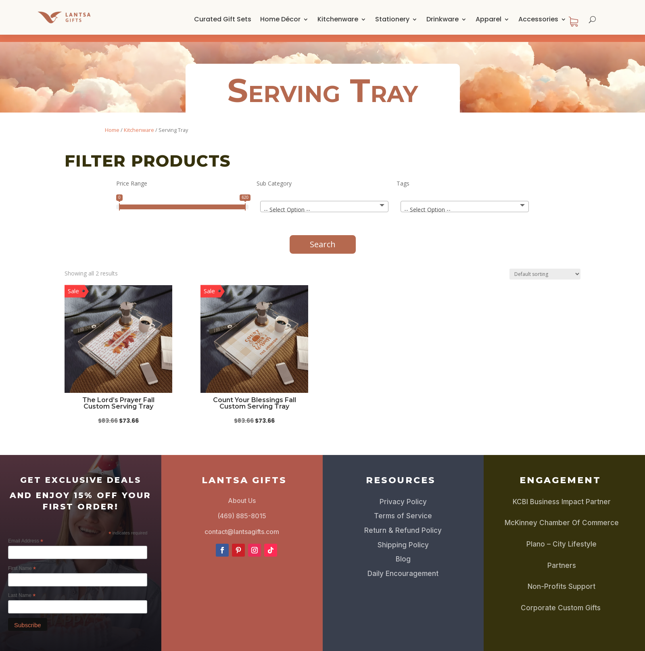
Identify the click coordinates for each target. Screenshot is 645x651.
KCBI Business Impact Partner (562, 494)
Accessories (538, 19)
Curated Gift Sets (222, 19)
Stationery (392, 19)
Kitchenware (337, 19)
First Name (22, 561)
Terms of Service (403, 509)
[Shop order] (544, 266)
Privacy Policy (403, 494)
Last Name (21, 588)
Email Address (25, 534)
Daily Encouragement (402, 566)
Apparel (488, 19)
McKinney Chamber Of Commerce (562, 515)
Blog (403, 552)
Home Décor (280, 19)
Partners (561, 558)
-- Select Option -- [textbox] (287, 202)
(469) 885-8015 (241, 509)
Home (112, 122)
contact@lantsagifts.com (242, 524)
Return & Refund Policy (403, 523)
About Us (242, 493)
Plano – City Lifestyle (561, 537)
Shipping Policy (403, 538)
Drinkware (442, 19)
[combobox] (324, 199)
